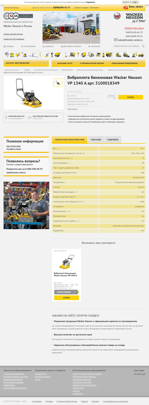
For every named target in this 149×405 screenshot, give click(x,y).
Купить (130, 97)
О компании (29, 46)
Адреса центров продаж (13, 34)
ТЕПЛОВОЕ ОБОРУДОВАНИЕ (84, 377)
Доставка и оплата (72, 46)
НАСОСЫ (76, 391)
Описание (96, 140)
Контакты (95, 46)
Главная (10, 46)
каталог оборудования (26, 63)
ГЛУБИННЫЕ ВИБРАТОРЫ (14, 374)
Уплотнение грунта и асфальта (46, 70)
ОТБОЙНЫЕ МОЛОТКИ (82, 379)
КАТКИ (37, 379)
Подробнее (90, 2)
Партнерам (94, 7)
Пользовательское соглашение (115, 401)
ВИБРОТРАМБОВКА (43, 377)
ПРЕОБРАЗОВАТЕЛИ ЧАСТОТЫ (16, 377)
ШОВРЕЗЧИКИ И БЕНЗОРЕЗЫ (84, 385)
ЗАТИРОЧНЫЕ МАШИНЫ (13, 382)
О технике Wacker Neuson (92, 63)
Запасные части (64, 63)
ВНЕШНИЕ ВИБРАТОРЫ (13, 379)
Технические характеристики (69, 140)
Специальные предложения (125, 63)
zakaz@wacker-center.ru (130, 39)
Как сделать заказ (13, 146)
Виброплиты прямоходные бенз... (122, 70)
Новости (49, 46)
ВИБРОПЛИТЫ (67, 70)
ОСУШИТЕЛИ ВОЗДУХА (82, 382)
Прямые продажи (81, 7)
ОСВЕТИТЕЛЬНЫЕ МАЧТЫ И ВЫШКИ (87, 374)
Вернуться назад (12, 70)
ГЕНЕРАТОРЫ (78, 394)
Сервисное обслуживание (14, 39)
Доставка (49, 401)
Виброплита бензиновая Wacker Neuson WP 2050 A (65, 274)
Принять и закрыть (130, 2)
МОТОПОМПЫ (78, 388)
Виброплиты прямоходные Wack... (91, 70)
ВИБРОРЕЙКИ (9, 385)
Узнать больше (12, 225)
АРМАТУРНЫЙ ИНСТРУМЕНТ (15, 388)
